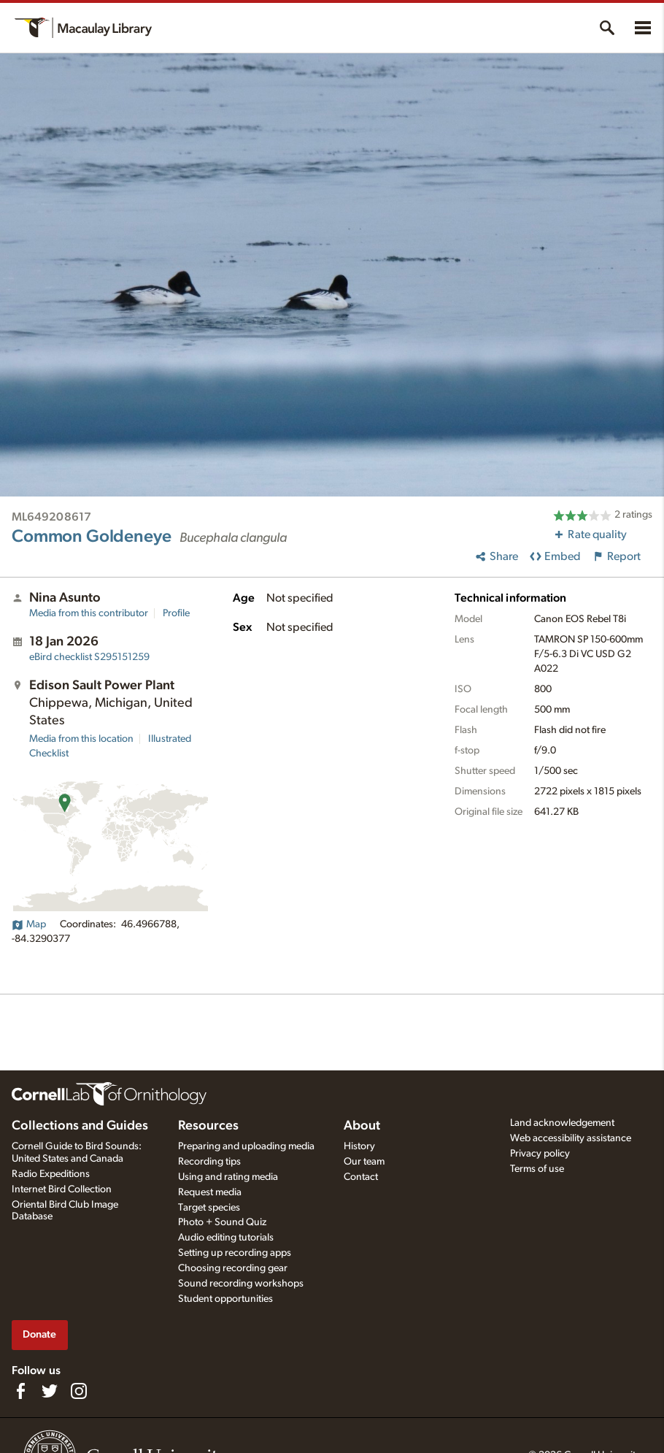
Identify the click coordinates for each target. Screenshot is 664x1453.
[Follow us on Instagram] (79, 1391)
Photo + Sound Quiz (222, 1222)
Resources (208, 1125)
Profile (176, 613)
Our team (364, 1162)
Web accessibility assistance (570, 1138)
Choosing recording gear (232, 1268)
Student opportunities (225, 1299)
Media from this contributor (88, 613)
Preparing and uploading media (246, 1146)
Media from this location (81, 739)
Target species (209, 1208)
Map (29, 924)
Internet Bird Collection (62, 1189)
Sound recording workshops (241, 1283)
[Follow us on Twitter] (49, 1391)
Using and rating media (228, 1177)
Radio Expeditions (51, 1174)
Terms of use (537, 1169)
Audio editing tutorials (226, 1237)
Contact (361, 1177)
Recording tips (209, 1162)
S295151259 (89, 657)
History (359, 1146)
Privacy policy (540, 1154)
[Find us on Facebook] (20, 1391)
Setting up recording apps (234, 1253)
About (362, 1125)
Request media (210, 1192)
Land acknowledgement (562, 1123)
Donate (39, 1334)
